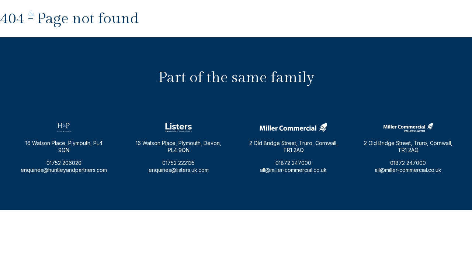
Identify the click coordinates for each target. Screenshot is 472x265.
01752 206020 (437, 13)
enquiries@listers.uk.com (179, 170)
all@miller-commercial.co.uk (293, 170)
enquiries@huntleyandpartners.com (370, 13)
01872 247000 (293, 163)
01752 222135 (178, 163)
